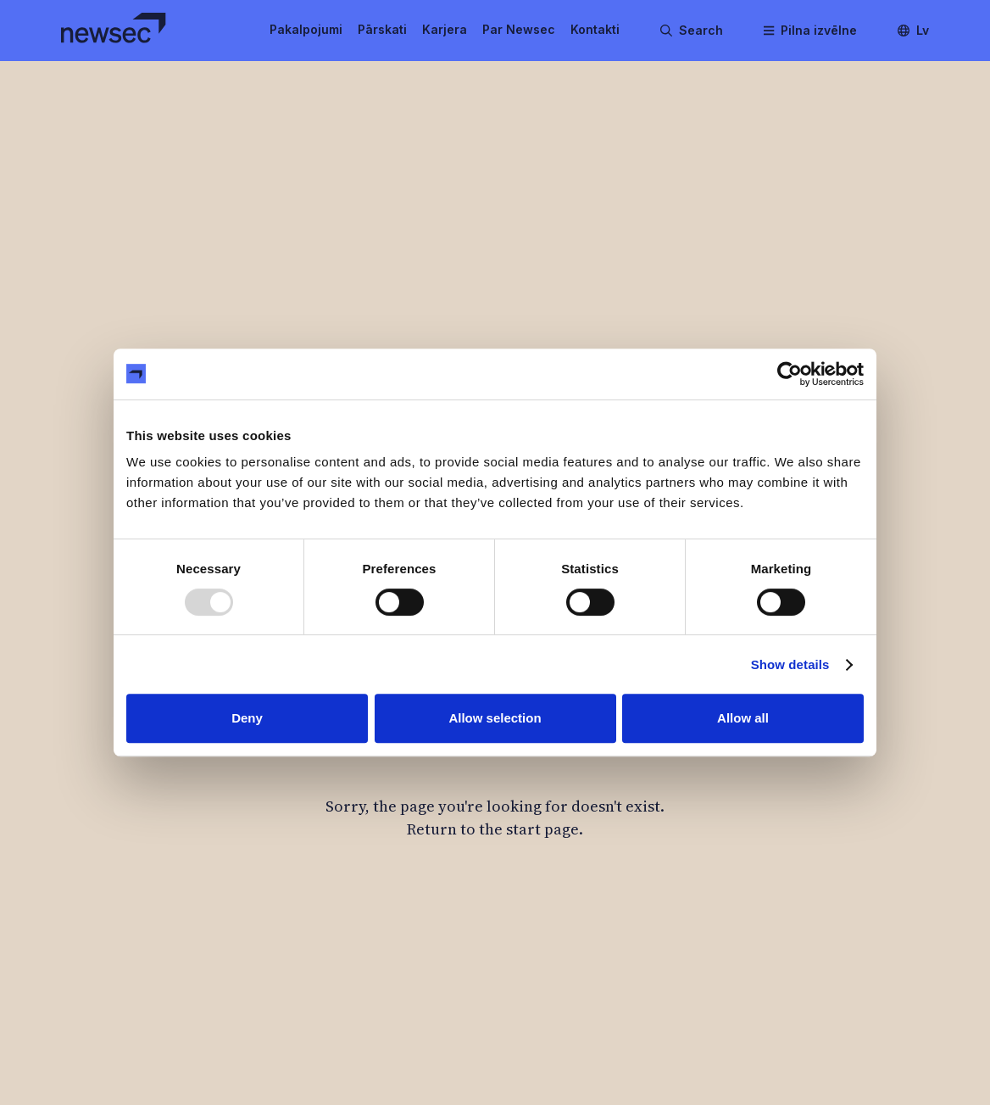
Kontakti (595, 29)
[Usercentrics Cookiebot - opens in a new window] (789, 374)
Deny (247, 718)
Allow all (743, 718)
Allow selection (494, 718)
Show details (790, 664)
